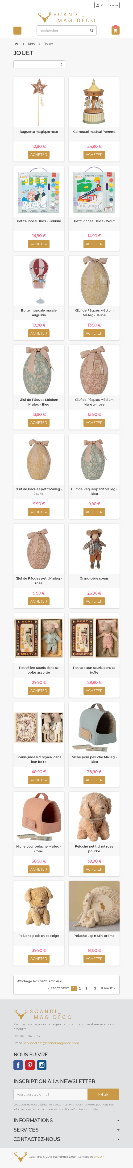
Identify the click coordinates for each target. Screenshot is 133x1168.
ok (103, 1094)
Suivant (108, 988)
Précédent (58, 988)
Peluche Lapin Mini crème (94, 936)
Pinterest (30, 1065)
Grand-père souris (94, 578)
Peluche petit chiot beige (38, 936)
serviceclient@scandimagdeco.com (51, 1043)
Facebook (18, 1065)
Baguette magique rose (39, 132)
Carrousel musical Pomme (94, 132)
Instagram (41, 1065)
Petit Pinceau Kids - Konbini (39, 221)
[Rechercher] (67, 30)
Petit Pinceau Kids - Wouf (94, 221)
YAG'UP (99, 1156)
